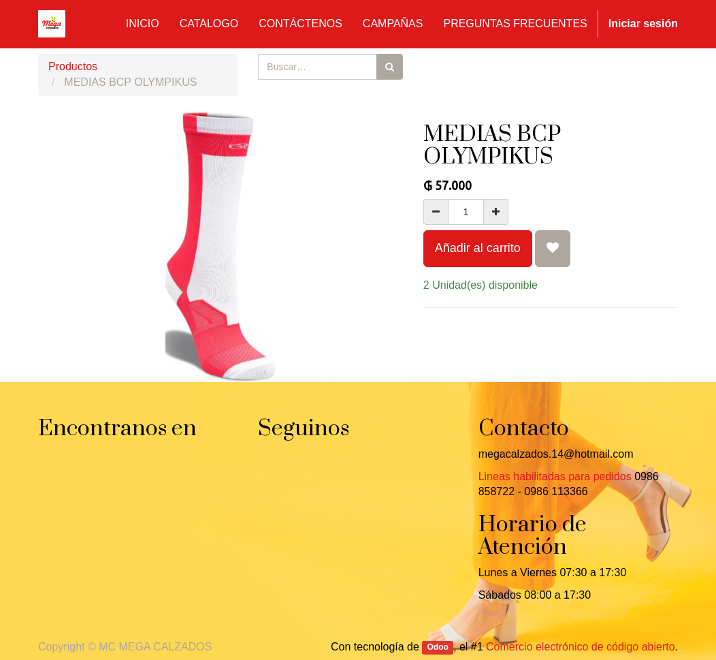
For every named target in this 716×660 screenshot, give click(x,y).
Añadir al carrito (478, 248)
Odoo (438, 648)
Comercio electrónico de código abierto (580, 647)
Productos (72, 66)
